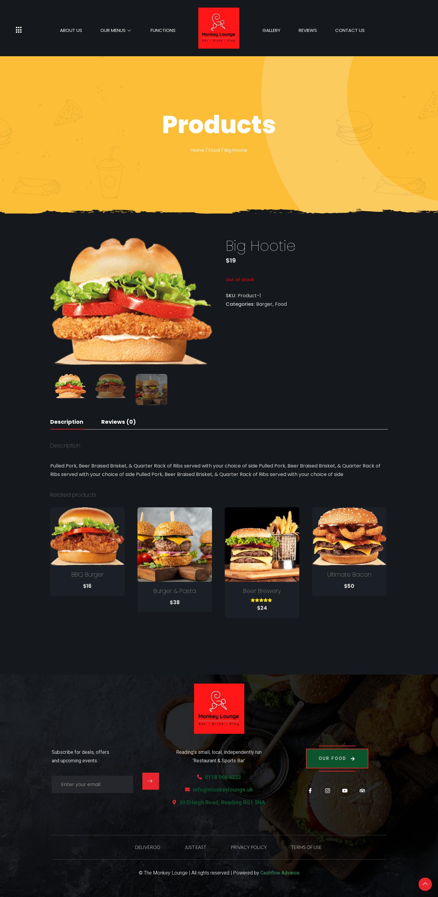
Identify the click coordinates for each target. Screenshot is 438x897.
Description (66, 422)
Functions (163, 30)
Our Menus (116, 30)
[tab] (67, 422)
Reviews (308, 30)
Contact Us (350, 30)
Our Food (337, 758)
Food (214, 150)
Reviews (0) (118, 422)
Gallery (271, 30)
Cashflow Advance (280, 873)
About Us (71, 30)
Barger (264, 304)
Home (197, 150)
